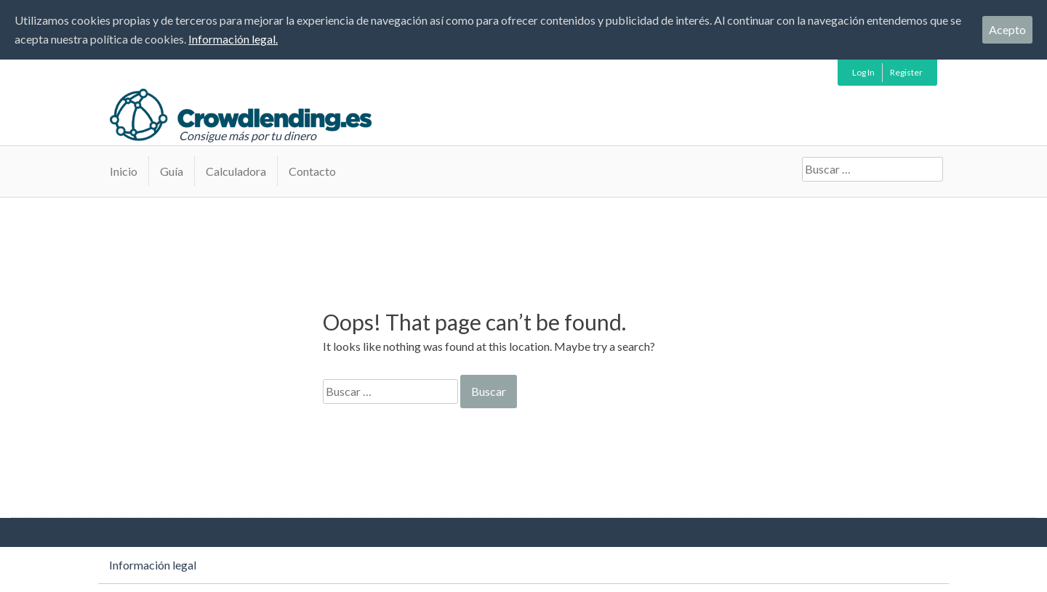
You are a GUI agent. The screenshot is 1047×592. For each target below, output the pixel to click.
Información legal (152, 565)
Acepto (1007, 29)
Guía (171, 171)
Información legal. (233, 39)
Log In (863, 72)
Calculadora (236, 171)
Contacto (312, 171)
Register (906, 72)
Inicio (123, 171)
